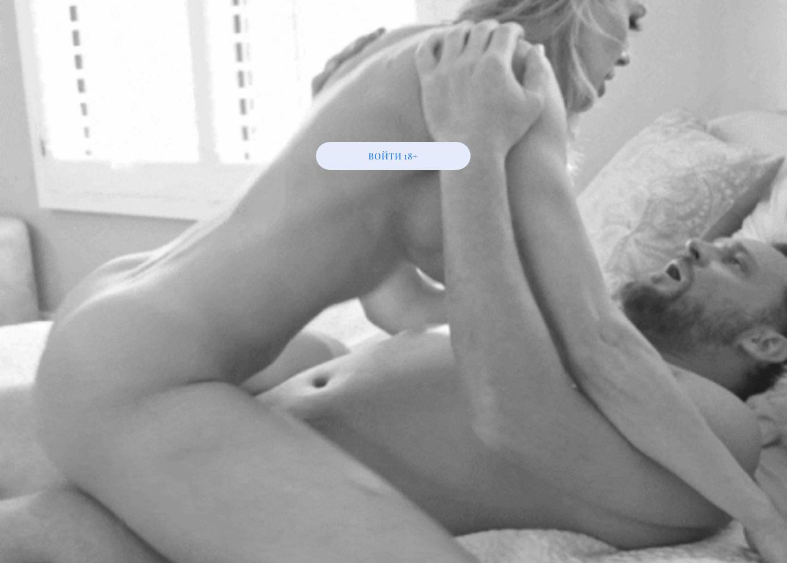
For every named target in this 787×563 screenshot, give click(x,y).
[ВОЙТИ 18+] (393, 156)
